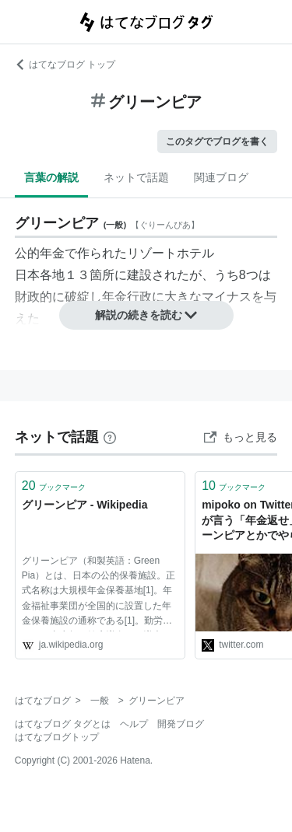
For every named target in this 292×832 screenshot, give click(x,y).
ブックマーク (54, 485)
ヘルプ (134, 723)
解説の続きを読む (146, 315)
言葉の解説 (51, 177)
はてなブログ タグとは (63, 723)
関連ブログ (221, 177)
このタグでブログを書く (217, 141)
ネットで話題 (136, 177)
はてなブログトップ (57, 737)
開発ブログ (180, 723)
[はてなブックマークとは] (110, 437)
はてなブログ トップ (65, 64)
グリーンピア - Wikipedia (85, 504)
